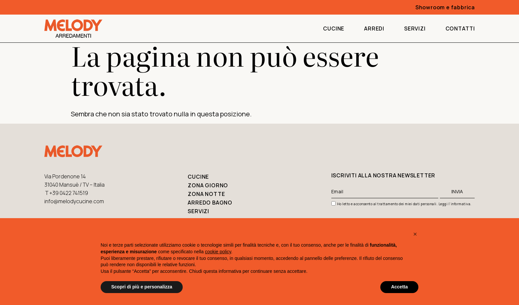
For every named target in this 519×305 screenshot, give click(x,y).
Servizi (415, 28)
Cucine (333, 28)
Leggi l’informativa (455, 204)
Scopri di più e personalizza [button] (141, 286)
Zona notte (206, 194)
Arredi (374, 28)
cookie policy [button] (218, 251)
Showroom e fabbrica (445, 7)
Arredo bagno (210, 202)
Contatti (460, 28)
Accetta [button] (399, 286)
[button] (415, 234)
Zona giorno (208, 185)
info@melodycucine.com (74, 201)
